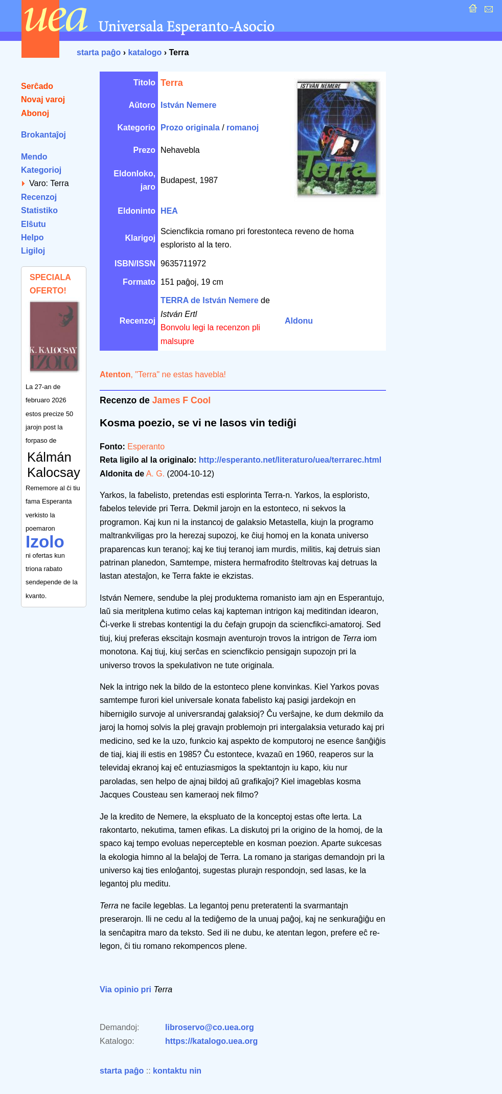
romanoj (242, 127)
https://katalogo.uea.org (211, 1041)
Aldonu (299, 320)
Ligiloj (33, 250)
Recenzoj (39, 197)
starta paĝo (99, 52)
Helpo (32, 237)
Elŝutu (33, 224)
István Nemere (188, 105)
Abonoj (35, 113)
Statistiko (39, 210)
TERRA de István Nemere (209, 300)
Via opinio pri (125, 989)
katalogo (145, 52)
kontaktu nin (177, 1070)
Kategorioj (41, 170)
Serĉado (37, 86)
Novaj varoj (43, 99)
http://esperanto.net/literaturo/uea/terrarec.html (290, 459)
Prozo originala (190, 127)
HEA (169, 211)
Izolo (45, 541)
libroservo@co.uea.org (209, 1027)
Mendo (34, 156)
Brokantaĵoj (43, 134)
